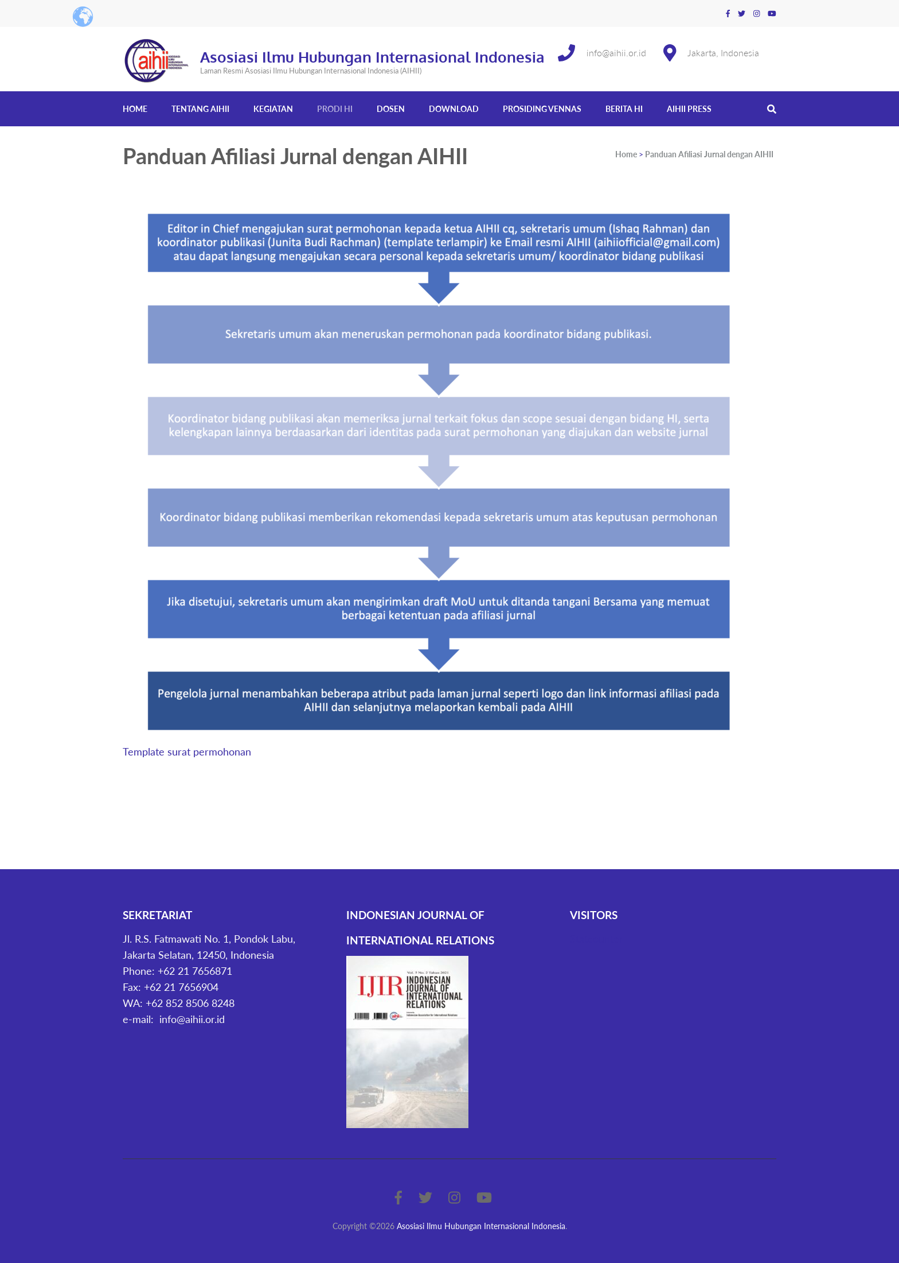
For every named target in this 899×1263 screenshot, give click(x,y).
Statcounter (596, 938)
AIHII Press (689, 109)
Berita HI (624, 109)
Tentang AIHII (200, 109)
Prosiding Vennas (542, 109)
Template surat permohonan (187, 751)
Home (135, 109)
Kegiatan (273, 109)
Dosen (391, 109)
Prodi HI (335, 109)
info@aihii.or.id (616, 52)
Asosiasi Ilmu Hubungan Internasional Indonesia (372, 56)
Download (454, 109)
